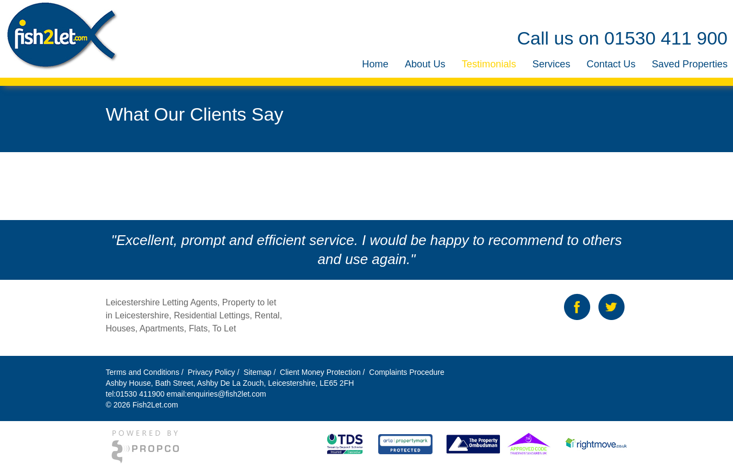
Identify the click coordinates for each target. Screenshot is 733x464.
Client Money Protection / (322, 372)
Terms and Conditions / (146, 372)
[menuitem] (375, 64)
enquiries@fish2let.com (226, 394)
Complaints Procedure (405, 372)
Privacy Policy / (214, 372)
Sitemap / (260, 372)
